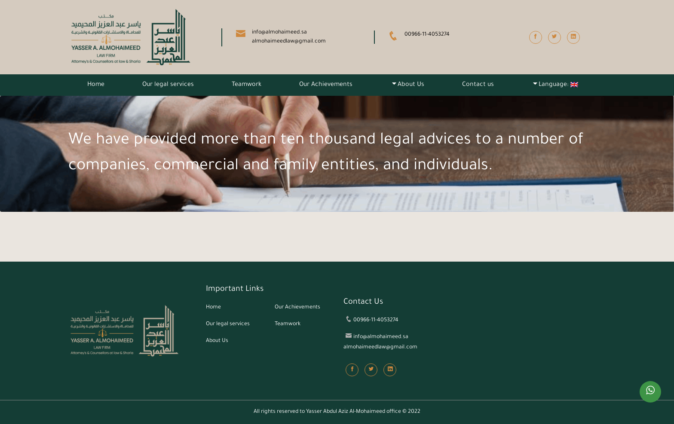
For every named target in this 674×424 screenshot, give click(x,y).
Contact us (478, 85)
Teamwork (246, 85)
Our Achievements (325, 85)
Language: (558, 85)
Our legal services (168, 85)
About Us (411, 85)
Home (95, 85)
